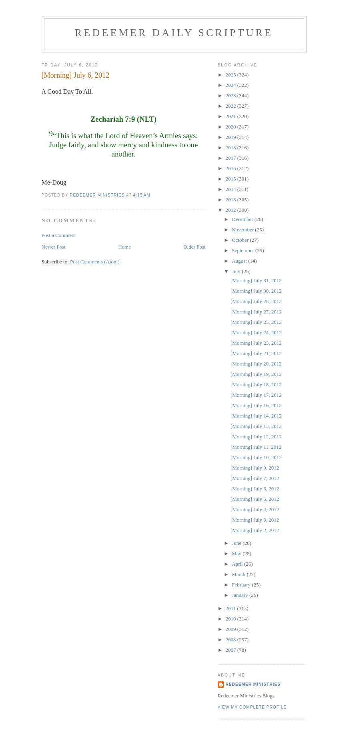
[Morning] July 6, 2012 (255, 489)
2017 (231, 158)
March (239, 574)
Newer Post (54, 247)
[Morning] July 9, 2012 (255, 468)
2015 (231, 179)
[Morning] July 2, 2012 (255, 530)
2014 (231, 189)
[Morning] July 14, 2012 (256, 416)
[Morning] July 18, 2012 (256, 385)
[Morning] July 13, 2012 (256, 426)
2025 (231, 75)
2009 (231, 629)
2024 (231, 85)
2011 (231, 608)
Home (124, 247)
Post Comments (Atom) (95, 262)
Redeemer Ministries (253, 684)
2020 (231, 127)
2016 (231, 168)
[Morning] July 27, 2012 (256, 312)
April (238, 564)
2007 (231, 650)
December (243, 219)
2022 (231, 106)
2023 (231, 95)
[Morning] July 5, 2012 (255, 499)
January (240, 595)
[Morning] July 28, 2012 (256, 301)
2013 (231, 200)
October (241, 240)
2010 (231, 619)
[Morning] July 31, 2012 (256, 280)
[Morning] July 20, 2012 (256, 364)
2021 (231, 116)
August (240, 261)
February (242, 585)
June (237, 543)
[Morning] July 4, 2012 (255, 509)
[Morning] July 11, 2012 (256, 447)
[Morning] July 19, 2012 (256, 374)
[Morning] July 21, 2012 (256, 353)
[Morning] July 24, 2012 (256, 332)
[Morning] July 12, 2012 (256, 437)
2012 (231, 210)
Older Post (194, 247)
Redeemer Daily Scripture (174, 32)
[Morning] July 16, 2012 (256, 405)
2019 (231, 137)
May (237, 553)
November (243, 230)
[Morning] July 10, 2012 (256, 457)
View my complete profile (252, 707)
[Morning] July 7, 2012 (255, 478)
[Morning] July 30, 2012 (256, 291)
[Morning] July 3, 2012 (255, 520)
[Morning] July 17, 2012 (256, 395)
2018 (231, 148)
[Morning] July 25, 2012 (256, 322)
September (243, 250)
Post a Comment (59, 235)
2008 (231, 640)
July (237, 271)
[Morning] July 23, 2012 (256, 343)
